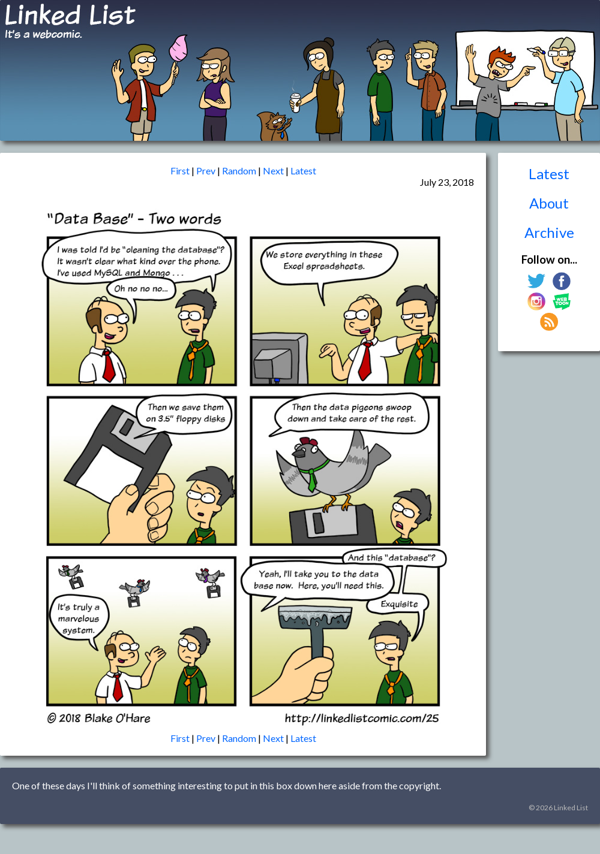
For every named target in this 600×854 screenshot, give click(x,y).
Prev (205, 170)
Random (239, 170)
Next (273, 170)
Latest (549, 173)
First (180, 170)
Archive (549, 232)
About (549, 203)
